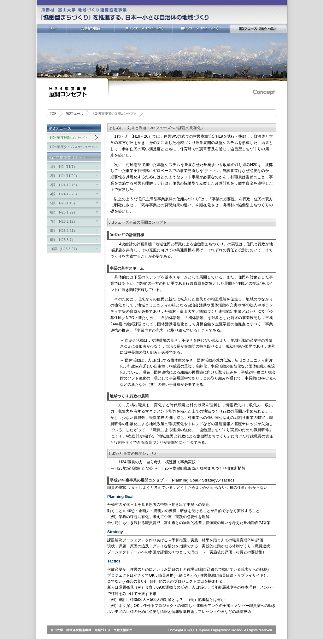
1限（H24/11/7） (63, 166)
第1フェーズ (143, 28)
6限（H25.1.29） (63, 212)
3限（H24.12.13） (64, 185)
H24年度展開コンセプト (69, 138)
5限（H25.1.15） (63, 203)
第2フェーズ (201, 28)
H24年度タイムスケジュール (72, 147)
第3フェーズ (258, 28)
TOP (52, 28)
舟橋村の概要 (91, 28)
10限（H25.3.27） (64, 249)
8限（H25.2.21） (63, 230)
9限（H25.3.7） (62, 240)
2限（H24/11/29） (64, 176)
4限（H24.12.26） (64, 194)
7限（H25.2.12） (63, 221)
